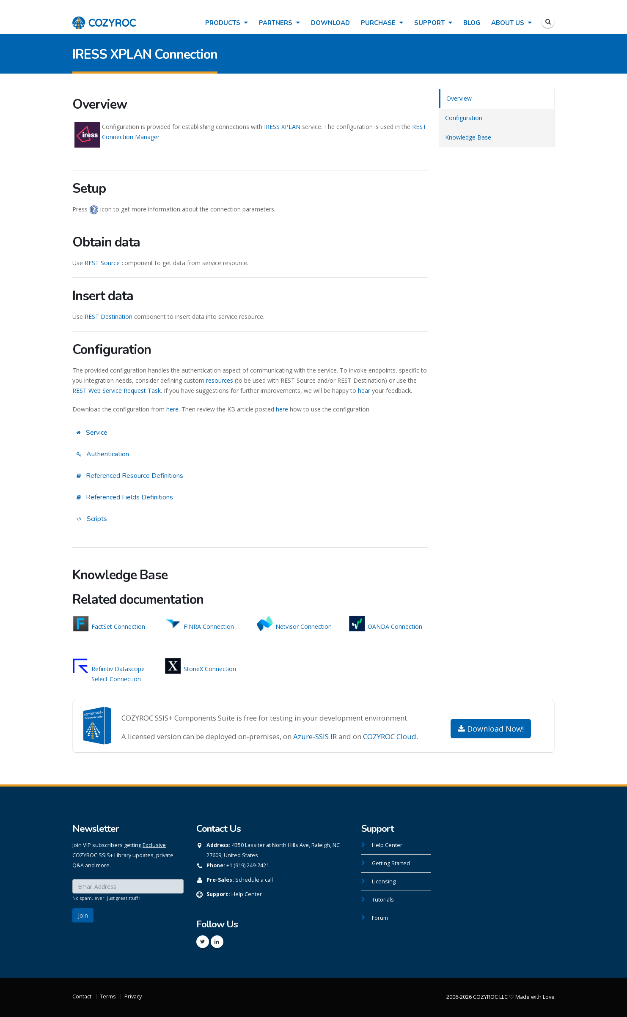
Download (330, 23)
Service (92, 432)
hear (364, 391)
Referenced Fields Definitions (125, 497)
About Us (511, 23)
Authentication (103, 454)
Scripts (92, 519)
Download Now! (491, 729)
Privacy (133, 996)
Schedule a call (254, 879)
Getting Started (391, 863)
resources (219, 380)
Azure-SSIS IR (315, 736)
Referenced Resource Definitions (130, 475)
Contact (81, 996)
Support (433, 23)
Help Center (246, 894)
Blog (471, 23)
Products (226, 23)
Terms (108, 996)
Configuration (463, 118)
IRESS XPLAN (282, 127)
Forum (380, 917)
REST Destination (108, 317)
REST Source (102, 263)
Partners (279, 23)
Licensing (384, 881)
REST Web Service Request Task (116, 391)
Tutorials (383, 899)
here (172, 409)
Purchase (382, 23)
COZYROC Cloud (389, 736)
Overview (459, 98)
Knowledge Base (468, 137)
